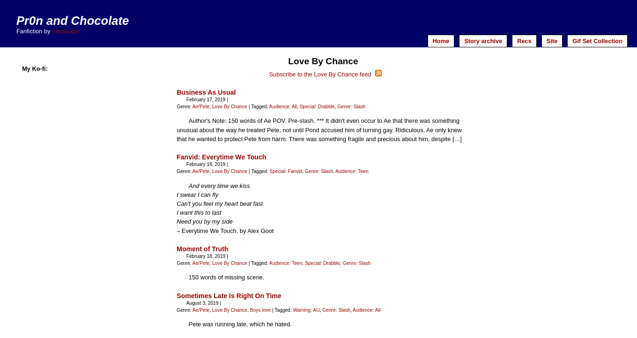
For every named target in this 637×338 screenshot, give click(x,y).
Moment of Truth (202, 249)
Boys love (260, 310)
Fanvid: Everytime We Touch (221, 157)
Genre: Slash (352, 106)
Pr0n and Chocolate (72, 20)
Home (441, 41)
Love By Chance (229, 106)
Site (552, 41)
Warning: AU (306, 310)
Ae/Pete (201, 106)
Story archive (483, 41)
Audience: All (283, 106)
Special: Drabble (317, 106)
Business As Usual (206, 92)
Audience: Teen (351, 171)
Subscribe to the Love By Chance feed (325, 74)
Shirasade (65, 31)
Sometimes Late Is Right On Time (229, 296)
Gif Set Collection (597, 41)
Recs (524, 41)
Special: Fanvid (285, 171)
